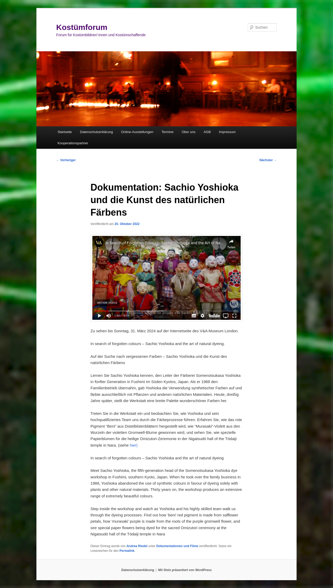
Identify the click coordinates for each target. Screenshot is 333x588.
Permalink (126, 551)
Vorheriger (66, 160)
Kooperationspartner (72, 143)
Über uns (188, 132)
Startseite (64, 132)
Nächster (268, 160)
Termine (168, 132)
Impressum (227, 132)
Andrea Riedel (137, 546)
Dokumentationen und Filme (177, 546)
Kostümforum (81, 27)
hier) (134, 445)
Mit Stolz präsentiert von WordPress (185, 570)
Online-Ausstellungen (137, 132)
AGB (207, 132)
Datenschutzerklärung (96, 132)
